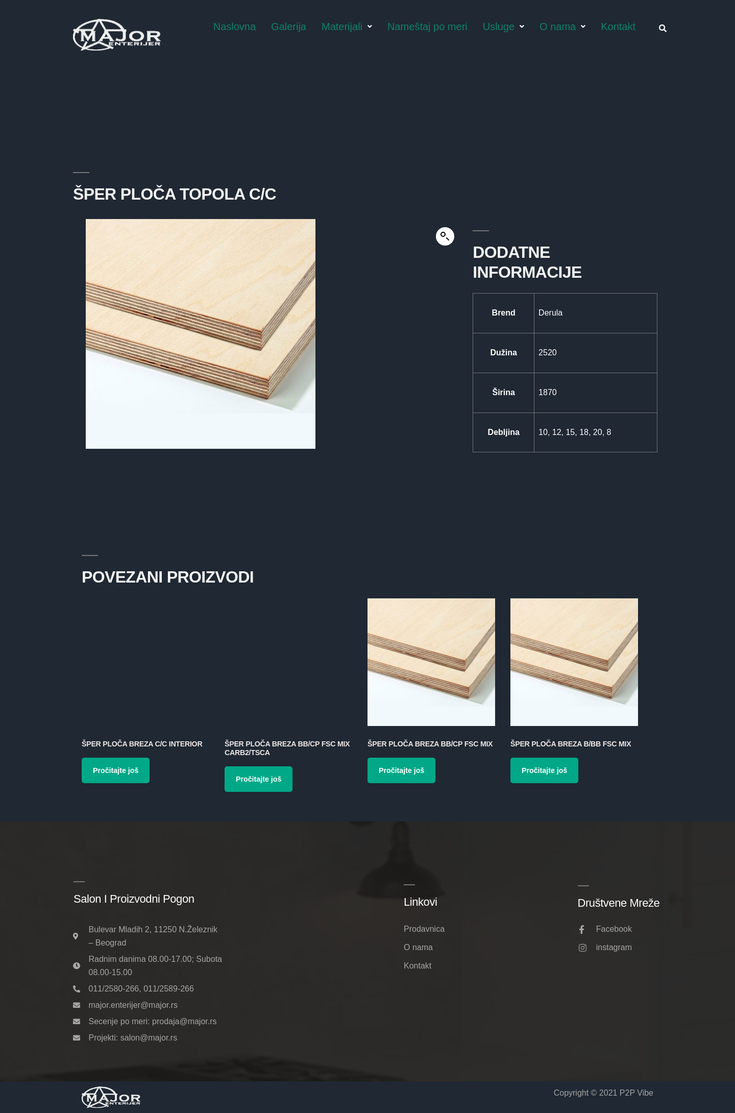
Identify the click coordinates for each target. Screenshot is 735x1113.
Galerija (288, 26)
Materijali (347, 26)
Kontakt (618, 26)
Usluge (503, 26)
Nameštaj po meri (427, 26)
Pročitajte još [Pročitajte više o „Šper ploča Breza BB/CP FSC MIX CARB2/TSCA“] (258, 779)
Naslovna (234, 26)
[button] (445, 236)
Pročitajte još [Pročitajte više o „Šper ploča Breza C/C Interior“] (115, 770)
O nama (562, 26)
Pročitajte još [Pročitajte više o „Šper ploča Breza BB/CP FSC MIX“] (401, 770)
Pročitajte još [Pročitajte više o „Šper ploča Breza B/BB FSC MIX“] (544, 770)
